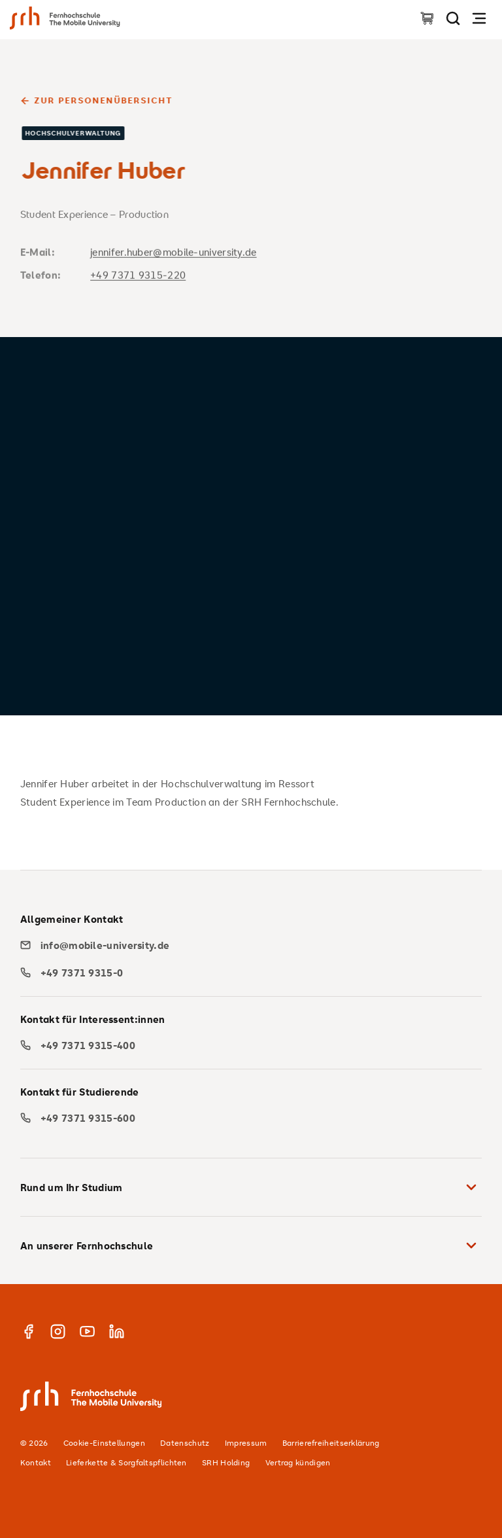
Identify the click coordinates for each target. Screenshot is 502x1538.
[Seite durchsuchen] (453, 18)
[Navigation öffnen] (479, 18)
